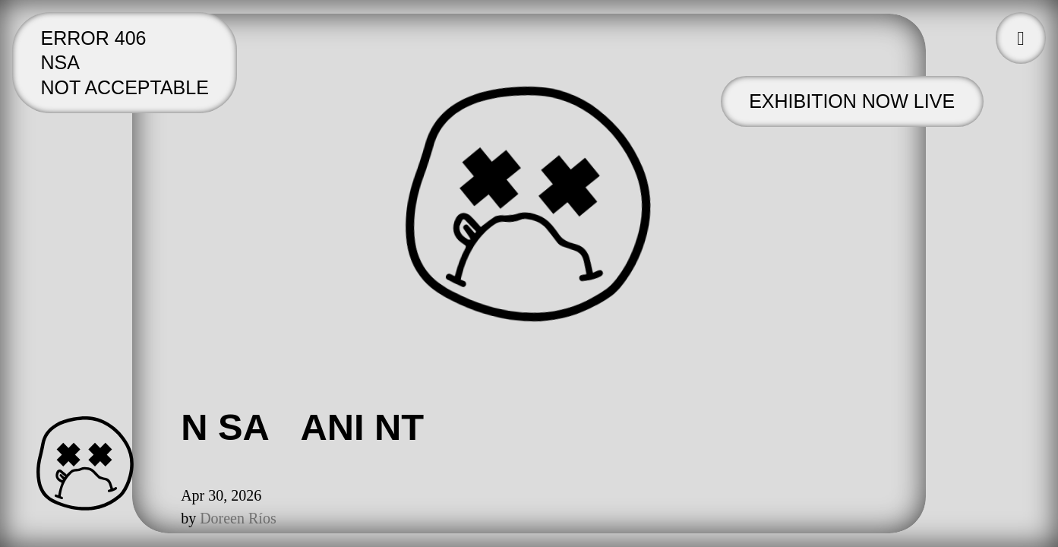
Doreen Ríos (238, 518)
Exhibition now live (852, 101)
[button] (1021, 38)
